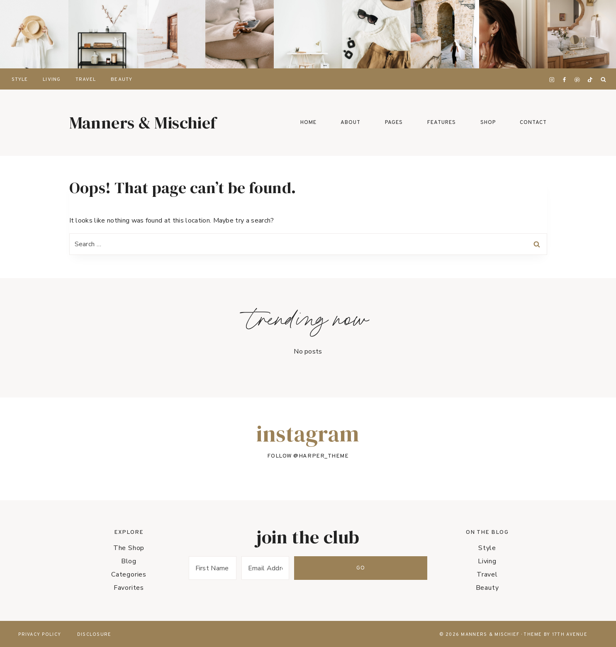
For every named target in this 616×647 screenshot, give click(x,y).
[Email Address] (328, 568)
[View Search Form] (603, 80)
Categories (128, 574)
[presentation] (34, 34)
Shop (488, 122)
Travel (85, 79)
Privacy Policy (39, 634)
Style (20, 79)
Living (51, 79)
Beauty (121, 79)
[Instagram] (551, 79)
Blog (128, 561)
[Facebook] (564, 79)
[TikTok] (589, 79)
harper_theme (324, 456)
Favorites (129, 587)
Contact (533, 122)
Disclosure (94, 634)
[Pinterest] (577, 79)
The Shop (128, 547)
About (350, 122)
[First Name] (233, 568)
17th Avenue (569, 634)
